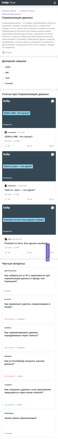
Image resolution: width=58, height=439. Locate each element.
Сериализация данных (11, 14)
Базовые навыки (9, 11)
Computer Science (27, 11)
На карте (7, 52)
